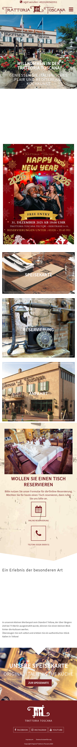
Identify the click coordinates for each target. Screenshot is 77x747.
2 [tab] (40, 87)
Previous (3, 51)
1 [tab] (36, 87)
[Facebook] (21, 730)
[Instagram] (39, 730)
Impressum (29, 739)
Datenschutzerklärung (43, 739)
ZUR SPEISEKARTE (38, 683)
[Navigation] (71, 9)
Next (74, 51)
